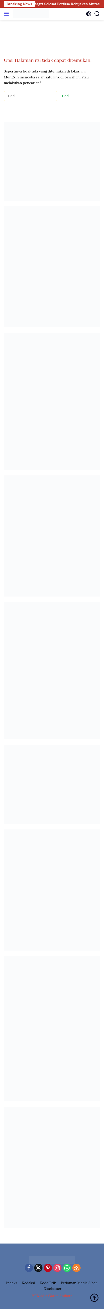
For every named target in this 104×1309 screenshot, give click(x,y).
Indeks (11, 1283)
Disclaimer (52, 1288)
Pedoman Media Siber (79, 1283)
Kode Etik (48, 1283)
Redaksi (28, 1283)
